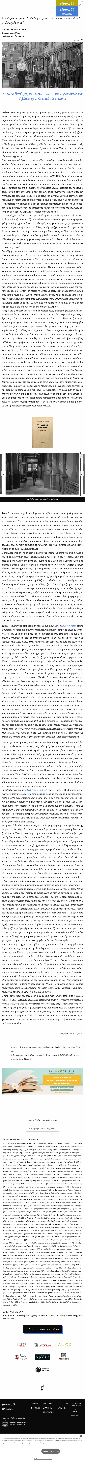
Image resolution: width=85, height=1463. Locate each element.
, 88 (9, 1404)
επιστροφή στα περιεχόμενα (42, 1128)
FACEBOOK (35, 1404)
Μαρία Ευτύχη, (42, 1120)
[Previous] (3, 473)
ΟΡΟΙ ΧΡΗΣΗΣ (75, 1410)
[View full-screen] (81, 456)
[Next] (81, 473)
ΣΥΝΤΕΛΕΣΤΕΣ (63, 1404)
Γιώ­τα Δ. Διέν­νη (34, 1316)
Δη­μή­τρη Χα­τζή (68, 626)
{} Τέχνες (11, 33)
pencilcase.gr (75, 1415)
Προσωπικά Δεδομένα (76, 1404)
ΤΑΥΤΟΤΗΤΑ (62, 1408)
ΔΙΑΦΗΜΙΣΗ (48, 1408)
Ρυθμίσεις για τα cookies (43, 1459)
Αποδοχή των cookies (51, 1451)
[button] (81, 1436)
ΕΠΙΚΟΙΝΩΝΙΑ (48, 1412)
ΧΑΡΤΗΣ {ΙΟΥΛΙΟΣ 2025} (14, 29)
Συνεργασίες (48, 1404)
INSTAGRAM (35, 1408)
